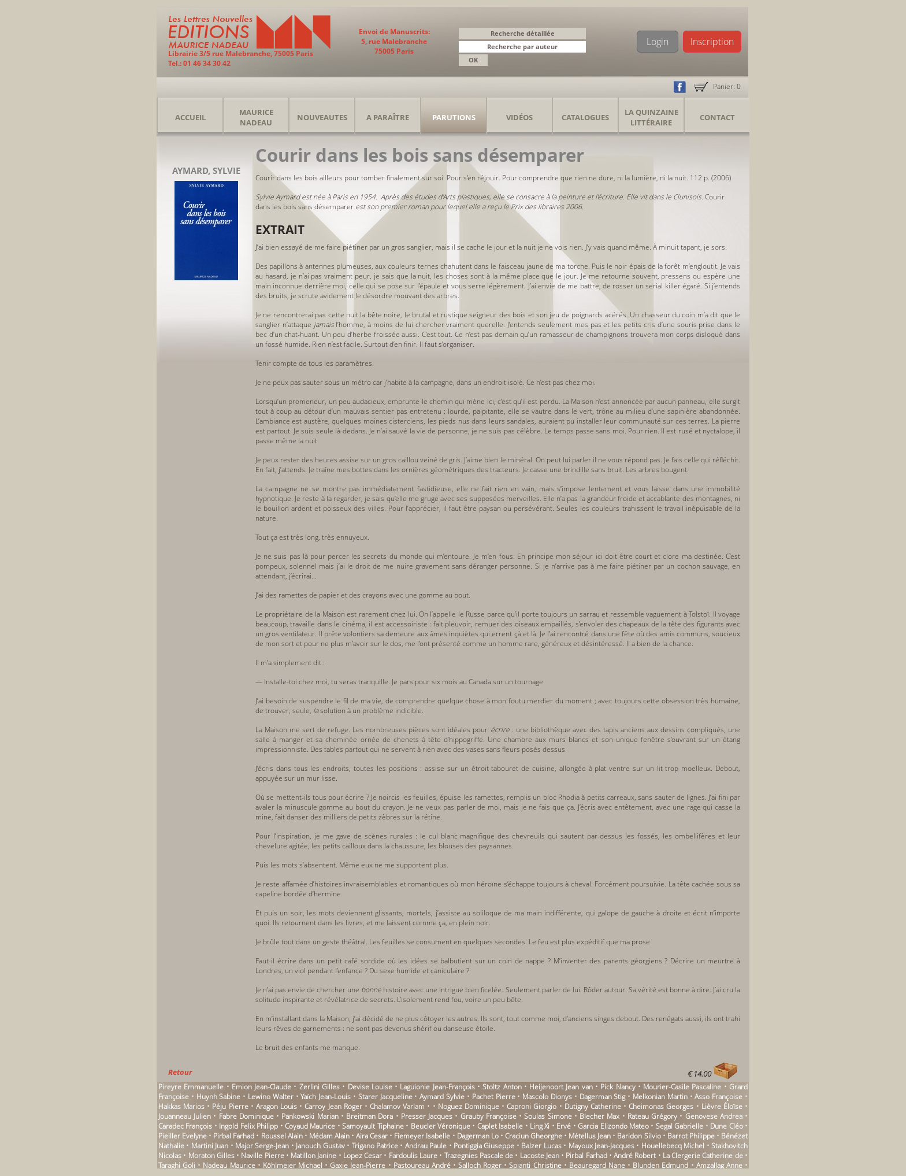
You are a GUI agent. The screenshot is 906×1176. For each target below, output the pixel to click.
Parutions (454, 117)
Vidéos (519, 117)
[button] (578, 47)
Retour (180, 1072)
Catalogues (585, 117)
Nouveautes (322, 117)
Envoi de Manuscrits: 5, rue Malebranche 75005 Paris (394, 41)
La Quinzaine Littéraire (651, 117)
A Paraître (387, 117)
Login (658, 41)
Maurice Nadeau (256, 117)
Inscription (712, 41)
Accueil (190, 117)
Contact (717, 117)
